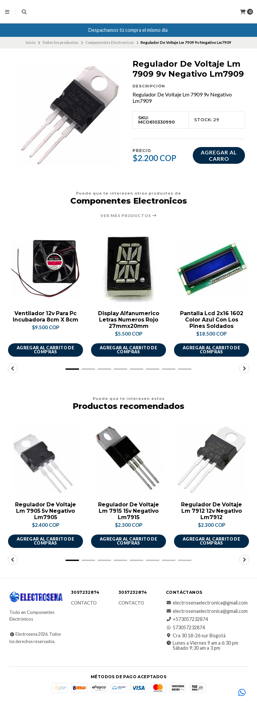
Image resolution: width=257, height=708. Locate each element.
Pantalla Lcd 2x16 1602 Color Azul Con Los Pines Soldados (211, 319)
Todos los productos (60, 42)
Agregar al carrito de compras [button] (45, 350)
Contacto (84, 603)
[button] (72, 369)
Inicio (30, 42)
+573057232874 (187, 619)
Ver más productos (128, 216)
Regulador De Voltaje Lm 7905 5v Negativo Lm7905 (45, 510)
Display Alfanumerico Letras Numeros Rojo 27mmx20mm (129, 319)
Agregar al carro (219, 155)
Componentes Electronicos (109, 42)
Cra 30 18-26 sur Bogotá (196, 636)
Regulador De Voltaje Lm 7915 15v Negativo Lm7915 (128, 510)
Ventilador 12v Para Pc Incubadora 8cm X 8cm (45, 316)
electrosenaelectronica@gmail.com (207, 603)
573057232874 (185, 627)
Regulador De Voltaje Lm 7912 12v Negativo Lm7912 (211, 510)
